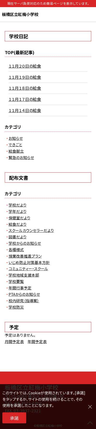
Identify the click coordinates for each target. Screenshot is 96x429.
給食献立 (16, 151)
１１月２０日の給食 (25, 66)
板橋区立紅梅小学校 (20, 14)
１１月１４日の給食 (25, 110)
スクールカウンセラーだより (31, 230)
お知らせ (16, 138)
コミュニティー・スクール (28, 268)
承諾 (14, 418)
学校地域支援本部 (24, 275)
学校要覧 (16, 281)
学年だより (17, 211)
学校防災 (16, 307)
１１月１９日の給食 (25, 77)
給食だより (17, 224)
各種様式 (16, 249)
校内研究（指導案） (24, 300)
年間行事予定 (20, 288)
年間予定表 (37, 341)
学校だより (17, 205)
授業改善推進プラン (25, 256)
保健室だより (19, 218)
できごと (15, 144)
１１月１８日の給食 (25, 88)
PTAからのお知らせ (24, 294)
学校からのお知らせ (25, 243)
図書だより (17, 237)
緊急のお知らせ (21, 157)
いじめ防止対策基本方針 (29, 262)
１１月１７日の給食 (25, 99)
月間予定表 (14, 341)
